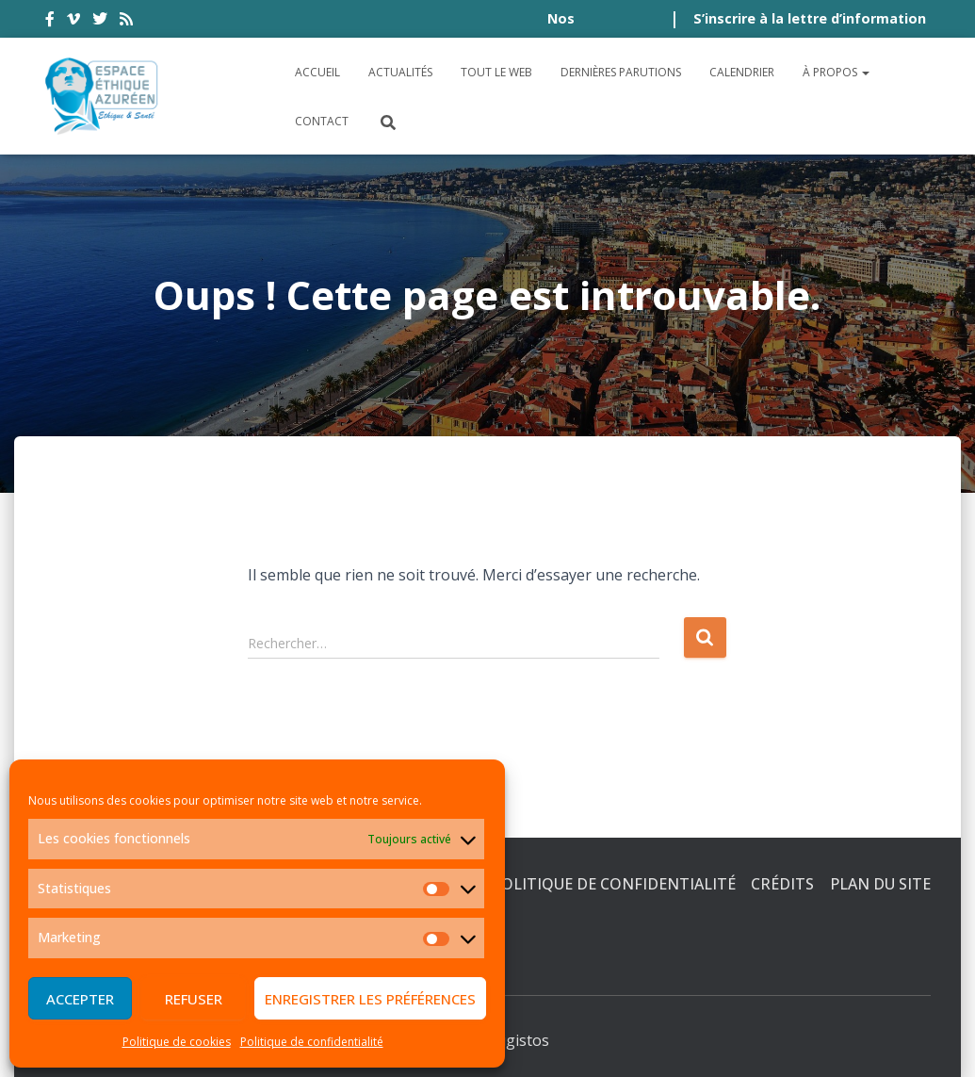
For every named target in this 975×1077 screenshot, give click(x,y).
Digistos (520, 1040)
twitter (99, 21)
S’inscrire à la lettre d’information (809, 18)
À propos (836, 72)
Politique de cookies (176, 1042)
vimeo (73, 21)
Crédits (782, 883)
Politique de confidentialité (311, 1042)
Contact (322, 121)
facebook (50, 21)
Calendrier (741, 72)
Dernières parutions (621, 72)
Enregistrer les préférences (370, 998)
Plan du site (880, 883)
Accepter (80, 998)
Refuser (193, 998)
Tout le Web (496, 72)
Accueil (317, 72)
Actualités (400, 72)
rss (126, 21)
